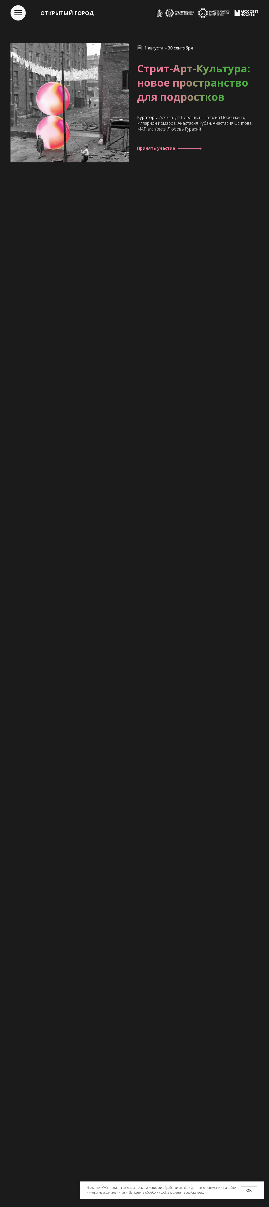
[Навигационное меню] (18, 13)
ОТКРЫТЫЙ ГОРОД (67, 13)
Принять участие (156, 148)
